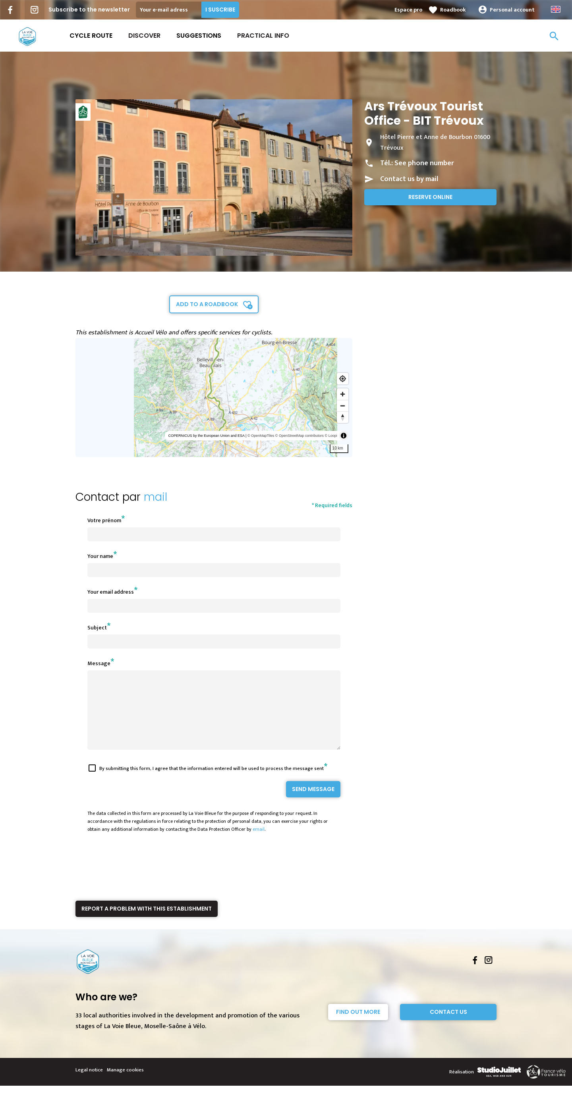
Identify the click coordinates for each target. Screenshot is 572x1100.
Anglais (555, 9)
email (259, 843)
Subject (97, 627)
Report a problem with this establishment (146, 923)
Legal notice (89, 1084)
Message (98, 663)
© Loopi (331, 436)
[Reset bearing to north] (342, 417)
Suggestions (198, 35)
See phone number (424, 163)
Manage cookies (125, 1084)
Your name (100, 556)
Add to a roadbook (207, 304)
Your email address (110, 591)
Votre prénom (104, 520)
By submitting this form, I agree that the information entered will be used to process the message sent (211, 783)
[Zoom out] (342, 405)
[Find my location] (342, 378)
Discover (144, 35)
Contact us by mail (409, 179)
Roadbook (453, 9)
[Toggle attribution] (343, 435)
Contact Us (448, 1026)
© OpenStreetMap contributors (299, 436)
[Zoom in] (342, 394)
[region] (213, 397)
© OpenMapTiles (260, 436)
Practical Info (263, 35)
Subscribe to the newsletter (89, 10)
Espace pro (408, 9)
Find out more (358, 1026)
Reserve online (430, 197)
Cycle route (91, 35)
